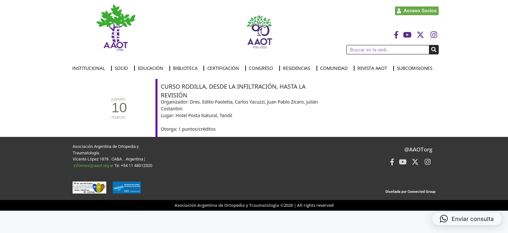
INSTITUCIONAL (90, 68)
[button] (467, 218)
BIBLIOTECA (187, 68)
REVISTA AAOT (373, 68)
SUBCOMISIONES (416, 68)
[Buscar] (433, 49)
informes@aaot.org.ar (94, 165)
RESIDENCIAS (298, 68)
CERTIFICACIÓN (224, 68)
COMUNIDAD (335, 68)
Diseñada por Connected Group (410, 192)
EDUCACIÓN (152, 68)
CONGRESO (262, 68)
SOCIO (123, 68)
